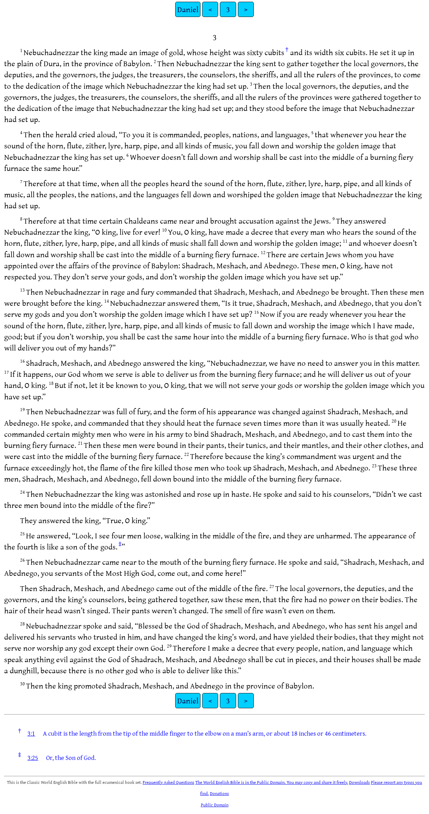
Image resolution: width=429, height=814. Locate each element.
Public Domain (215, 804)
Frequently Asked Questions (168, 782)
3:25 (32, 757)
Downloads (359, 782)
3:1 (31, 733)
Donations (219, 793)
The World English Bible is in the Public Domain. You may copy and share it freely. (271, 782)
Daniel (187, 9)
